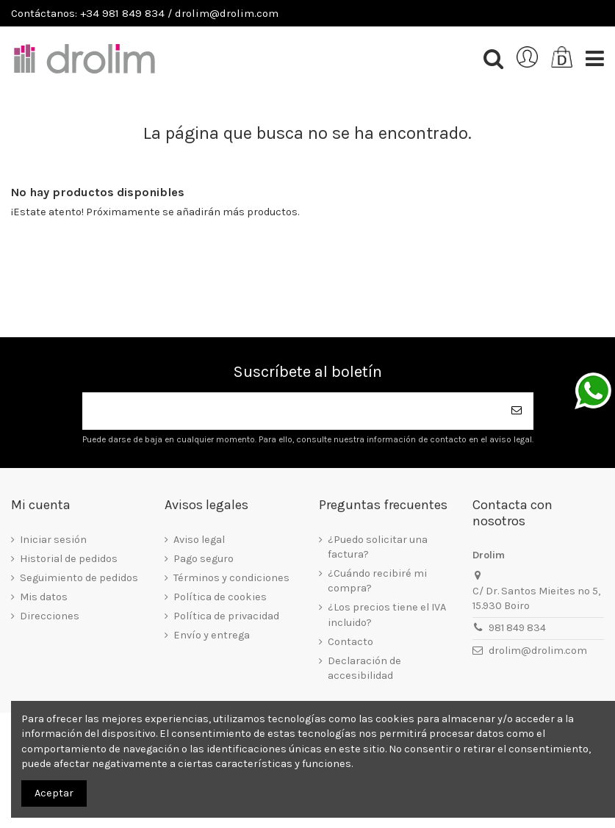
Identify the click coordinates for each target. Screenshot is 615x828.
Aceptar (54, 793)
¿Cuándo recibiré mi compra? (377, 580)
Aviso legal (199, 539)
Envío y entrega (211, 635)
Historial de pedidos (69, 558)
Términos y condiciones (231, 578)
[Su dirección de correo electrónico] (291, 411)
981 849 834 (517, 628)
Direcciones (49, 616)
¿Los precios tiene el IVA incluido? (387, 614)
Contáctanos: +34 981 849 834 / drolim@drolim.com (144, 13)
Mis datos (44, 597)
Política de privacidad (226, 616)
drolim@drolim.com (538, 650)
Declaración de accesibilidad (364, 668)
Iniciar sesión (53, 539)
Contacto (350, 642)
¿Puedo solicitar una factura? (378, 547)
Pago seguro (203, 558)
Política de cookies (220, 597)
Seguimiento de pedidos (79, 578)
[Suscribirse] (517, 411)
